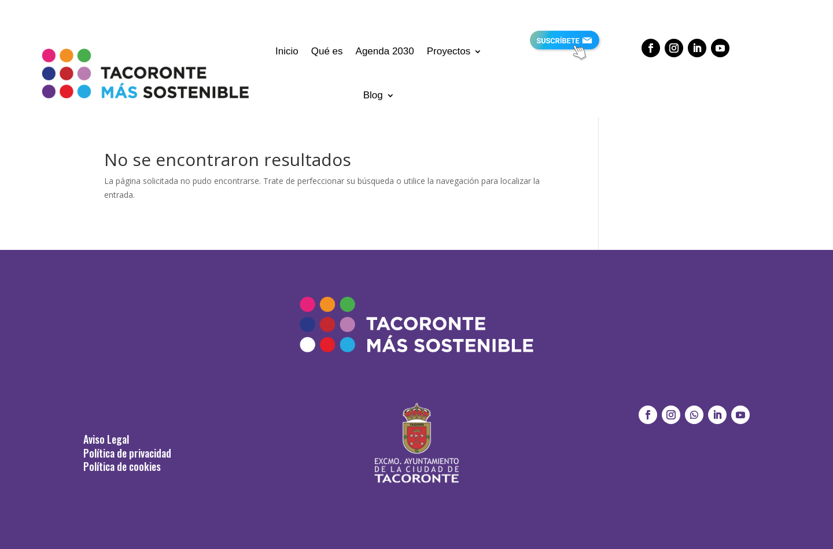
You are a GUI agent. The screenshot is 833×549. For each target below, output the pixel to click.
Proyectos (449, 51)
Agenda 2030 (385, 51)
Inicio (286, 51)
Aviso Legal (106, 439)
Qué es (327, 51)
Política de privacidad (127, 452)
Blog (373, 95)
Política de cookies (122, 466)
